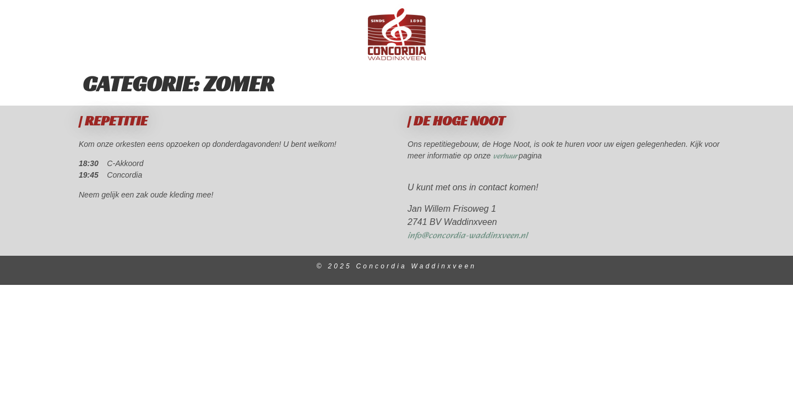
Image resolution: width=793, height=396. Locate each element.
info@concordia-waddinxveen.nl (468, 235)
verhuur (506, 156)
